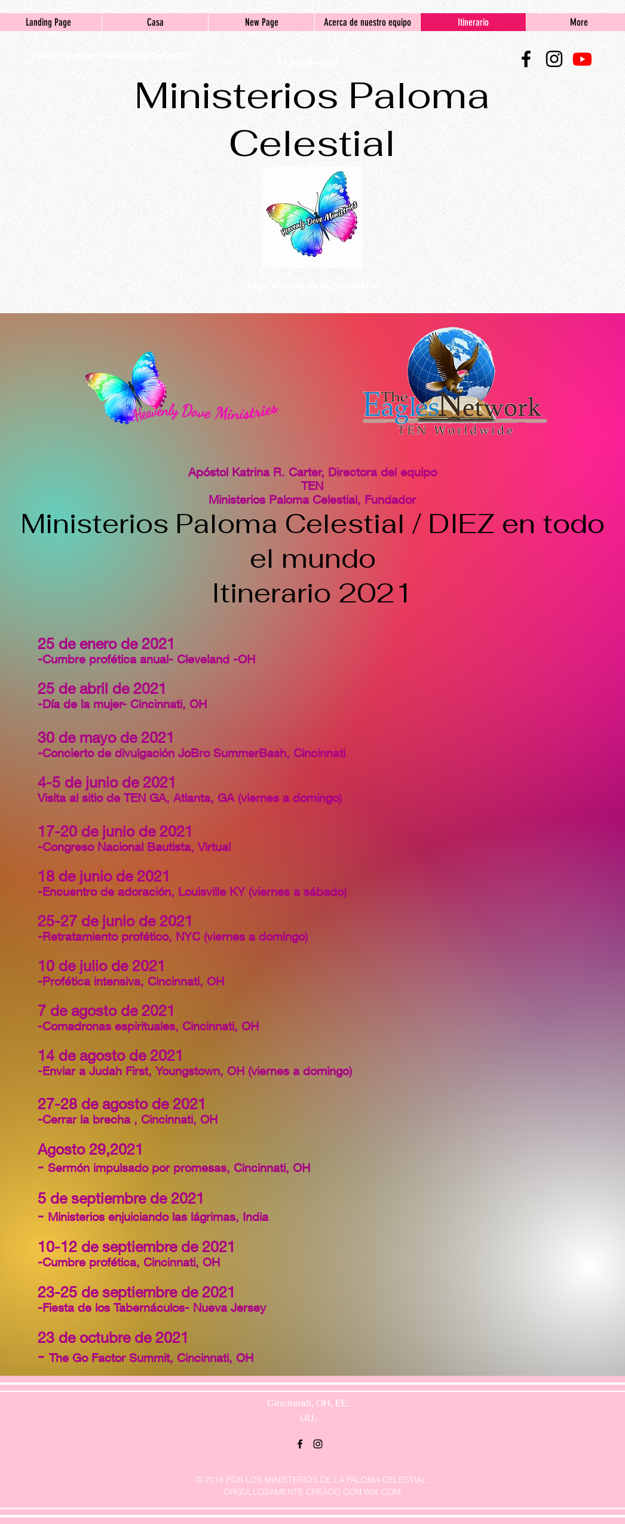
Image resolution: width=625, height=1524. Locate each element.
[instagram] (554, 59)
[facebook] (526, 59)
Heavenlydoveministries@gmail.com (109, 54)
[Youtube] (582, 59)
